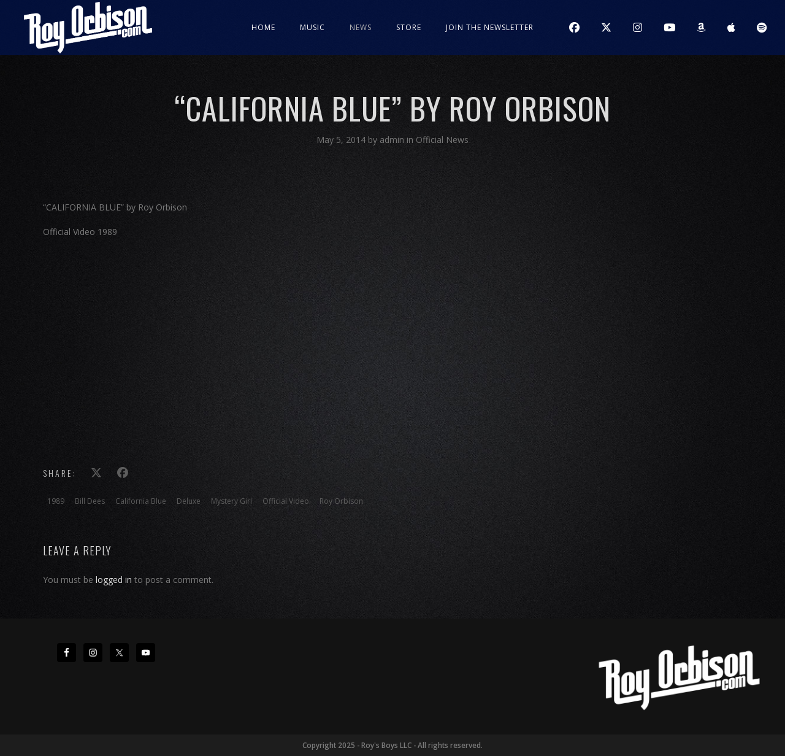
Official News (442, 139)
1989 (55, 501)
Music (312, 27)
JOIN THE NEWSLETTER (490, 27)
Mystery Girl (231, 501)
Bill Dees (90, 501)
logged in (114, 579)
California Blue (140, 501)
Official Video (285, 501)
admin (393, 139)
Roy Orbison (341, 501)
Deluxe (189, 501)
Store (408, 27)
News (361, 27)
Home (263, 27)
